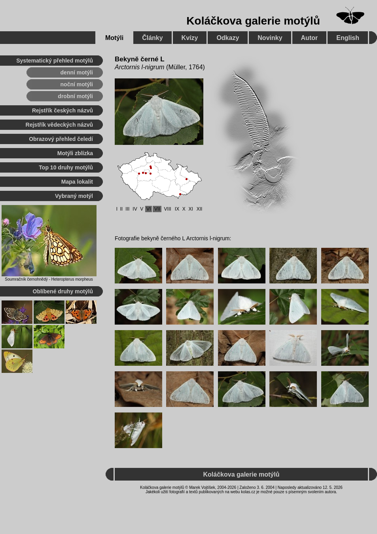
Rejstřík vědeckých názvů (59, 125)
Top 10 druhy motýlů (66, 167)
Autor (309, 37)
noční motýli (77, 84)
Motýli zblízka (75, 153)
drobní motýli (75, 96)
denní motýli (77, 72)
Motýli (114, 37)
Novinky (270, 37)
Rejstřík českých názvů (62, 110)
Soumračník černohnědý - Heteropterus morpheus (49, 279)
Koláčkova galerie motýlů (253, 21)
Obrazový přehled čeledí (61, 139)
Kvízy (190, 37)
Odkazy (227, 37)
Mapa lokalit (77, 182)
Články (152, 37)
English (347, 37)
